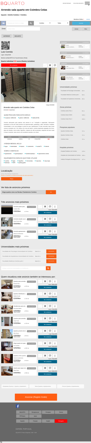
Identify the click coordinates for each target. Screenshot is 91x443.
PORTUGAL (27, 429)
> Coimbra (22, 15)
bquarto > (4, 15)
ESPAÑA (19, 429)
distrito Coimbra (13, 15)
